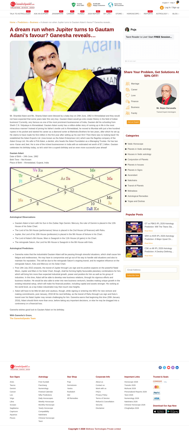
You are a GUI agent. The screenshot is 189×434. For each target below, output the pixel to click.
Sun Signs (15, 377)
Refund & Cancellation (105, 402)
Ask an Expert (133, 122)
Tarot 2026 (128, 395)
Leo (11, 395)
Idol (68, 395)
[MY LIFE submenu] (111, 13)
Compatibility (43, 411)
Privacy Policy (101, 395)
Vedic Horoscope (135, 144)
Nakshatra (132, 180)
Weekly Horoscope (46, 402)
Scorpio (13, 405)
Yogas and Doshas (136, 201)
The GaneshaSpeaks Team (23, 318)
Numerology (43, 388)
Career (131, 90)
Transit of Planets (136, 186)
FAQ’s (98, 392)
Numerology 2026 (131, 398)
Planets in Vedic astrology (139, 149)
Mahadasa (132, 191)
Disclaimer (100, 408)
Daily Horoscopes (45, 398)
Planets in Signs (135, 170)
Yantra (69, 388)
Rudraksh (71, 392)
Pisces (12, 418)
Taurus (12, 385)
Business (34, 22)
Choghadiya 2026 (131, 408)
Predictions (23, 22)
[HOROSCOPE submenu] (139, 13)
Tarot (40, 421)
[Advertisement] (94, 343)
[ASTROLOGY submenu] (168, 13)
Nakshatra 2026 (131, 402)
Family (131, 113)
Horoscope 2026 (131, 382)
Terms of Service (102, 398)
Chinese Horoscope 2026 (134, 405)
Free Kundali (43, 382)
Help (172, 3)
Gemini (13, 388)
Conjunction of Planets (138, 159)
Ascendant (132, 175)
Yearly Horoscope (45, 408)
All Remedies (72, 398)
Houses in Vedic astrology (139, 154)
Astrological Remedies (138, 196)
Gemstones (72, 385)
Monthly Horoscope (46, 405)
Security (99, 405)
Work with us (101, 388)
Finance (132, 101)
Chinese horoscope (46, 418)
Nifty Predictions (45, 395)
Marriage (132, 84)
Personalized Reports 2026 (135, 392)
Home (12, 22)
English (165, 3)
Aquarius (13, 415)
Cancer (13, 392)
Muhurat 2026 (130, 388)
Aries (12, 382)
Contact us (100, 385)
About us (99, 382)
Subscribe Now (133, 275)
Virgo (12, 398)
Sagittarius (14, 408)
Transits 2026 (130, 385)
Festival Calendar (45, 392)
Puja (69, 382)
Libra (12, 402)
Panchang (42, 385)
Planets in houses (136, 165)
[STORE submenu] (123, 13)
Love (131, 95)
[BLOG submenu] (178, 13)
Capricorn (14, 411)
